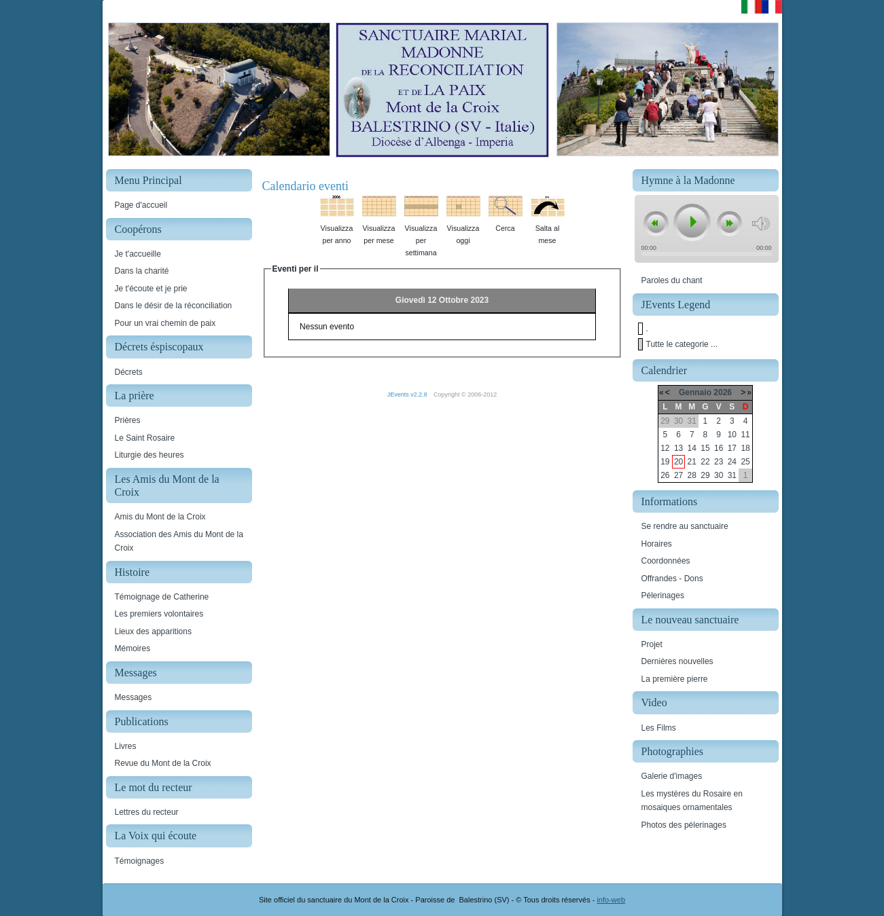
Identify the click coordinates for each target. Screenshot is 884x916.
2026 (722, 392)
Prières (128, 420)
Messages (133, 697)
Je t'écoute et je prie (151, 288)
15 (705, 448)
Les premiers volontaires (159, 614)
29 (705, 475)
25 (745, 461)
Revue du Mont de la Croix (163, 763)
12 (664, 448)
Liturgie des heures (149, 455)
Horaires (656, 544)
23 (718, 461)
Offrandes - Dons (672, 578)
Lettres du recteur (147, 812)
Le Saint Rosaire (145, 438)
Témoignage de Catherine (162, 597)
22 (705, 461)
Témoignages (139, 861)
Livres (126, 746)
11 (745, 434)
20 (678, 461)
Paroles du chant (672, 280)
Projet (651, 644)
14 (692, 448)
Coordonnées (665, 561)
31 (732, 475)
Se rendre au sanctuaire (684, 526)
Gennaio (695, 392)
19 (664, 461)
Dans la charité (142, 271)
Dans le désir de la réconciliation (173, 305)
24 (732, 461)
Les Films (658, 728)
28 (692, 475)
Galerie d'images (672, 776)
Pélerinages (662, 595)
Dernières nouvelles (677, 661)
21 (692, 461)
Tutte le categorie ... (682, 344)
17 (732, 448)
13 (678, 448)
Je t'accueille (138, 254)
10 (732, 434)
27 (678, 475)
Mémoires (133, 648)
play (691, 222)
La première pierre (674, 679)
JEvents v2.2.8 (408, 394)
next (729, 224)
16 (718, 448)
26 (664, 475)
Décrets (129, 372)
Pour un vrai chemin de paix (165, 323)
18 (745, 448)
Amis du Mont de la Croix (160, 516)
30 (718, 475)
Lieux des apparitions (153, 631)
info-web (611, 900)
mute (761, 224)
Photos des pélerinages (683, 825)
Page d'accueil (141, 205)
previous (656, 224)
